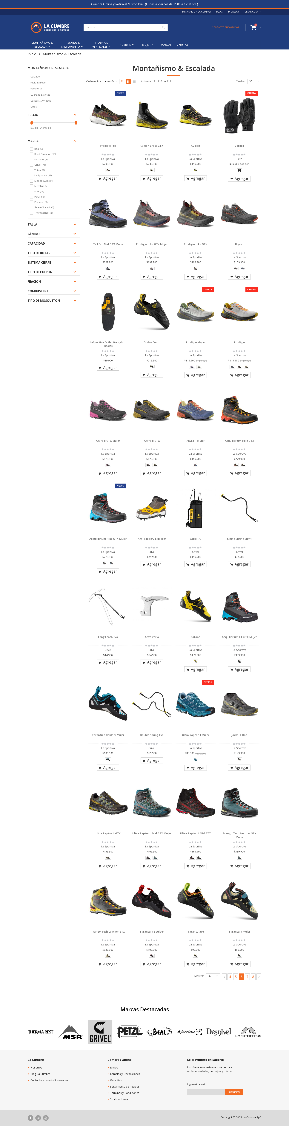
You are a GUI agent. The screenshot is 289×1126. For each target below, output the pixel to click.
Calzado (35, 76)
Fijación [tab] (34, 281)
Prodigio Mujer (195, 342)
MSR (39, 191)
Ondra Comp (152, 342)
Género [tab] (34, 234)
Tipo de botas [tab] (39, 253)
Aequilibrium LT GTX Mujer (239, 637)
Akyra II (239, 244)
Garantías (116, 1080)
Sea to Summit (44, 207)
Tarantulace (195, 931)
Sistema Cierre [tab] (39, 262)
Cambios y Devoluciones (125, 1074)
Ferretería (36, 88)
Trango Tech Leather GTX (108, 931)
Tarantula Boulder (152, 931)
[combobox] (126, 27)
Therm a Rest (43, 212)
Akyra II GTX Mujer (108, 440)
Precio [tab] (33, 115)
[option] (108, 170)
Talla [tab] (32, 224)
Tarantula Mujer (239, 931)
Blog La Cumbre (40, 1074)
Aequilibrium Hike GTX (239, 440)
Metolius (41, 186)
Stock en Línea (119, 1099)
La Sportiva (43, 175)
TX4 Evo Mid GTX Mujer (108, 244)
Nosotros (36, 1067)
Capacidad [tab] (36, 243)
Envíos (114, 1067)
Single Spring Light (239, 539)
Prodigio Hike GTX (195, 244)
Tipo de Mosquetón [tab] (44, 301)
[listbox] (108, 171)
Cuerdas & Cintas (40, 94)
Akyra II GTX (152, 440)
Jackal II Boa (239, 735)
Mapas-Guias (44, 180)
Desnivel (41, 159)
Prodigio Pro (108, 145)
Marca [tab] (33, 141)
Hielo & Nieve (38, 82)
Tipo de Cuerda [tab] (40, 272)
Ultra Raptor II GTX (108, 833)
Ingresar (233, 11)
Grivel (40, 164)
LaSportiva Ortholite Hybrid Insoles (108, 344)
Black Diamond (45, 154)
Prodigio (239, 342)
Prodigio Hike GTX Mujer (152, 244)
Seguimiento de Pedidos (124, 1086)
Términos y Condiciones (124, 1093)
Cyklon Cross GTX (151, 145)
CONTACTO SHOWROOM (225, 27)
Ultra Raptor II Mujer (195, 735)
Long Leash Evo (108, 637)
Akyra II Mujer (196, 440)
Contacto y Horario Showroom (49, 1080)
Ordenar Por (93, 81)
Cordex (239, 145)
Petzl (39, 196)
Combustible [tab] (38, 291)
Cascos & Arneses (40, 100)
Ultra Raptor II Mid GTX (195, 833)
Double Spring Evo (152, 735)
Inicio (32, 54)
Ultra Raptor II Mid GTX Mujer (151, 833)
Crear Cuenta (253, 11)
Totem (40, 170)
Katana (195, 637)
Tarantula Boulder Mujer (108, 735)
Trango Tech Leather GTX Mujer (239, 835)
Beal (39, 148)
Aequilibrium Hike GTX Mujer (108, 539)
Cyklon (195, 145)
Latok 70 (195, 539)
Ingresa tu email (196, 1084)
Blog (219, 11)
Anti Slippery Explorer (152, 539)
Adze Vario (152, 637)
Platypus (41, 202)
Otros (33, 106)
